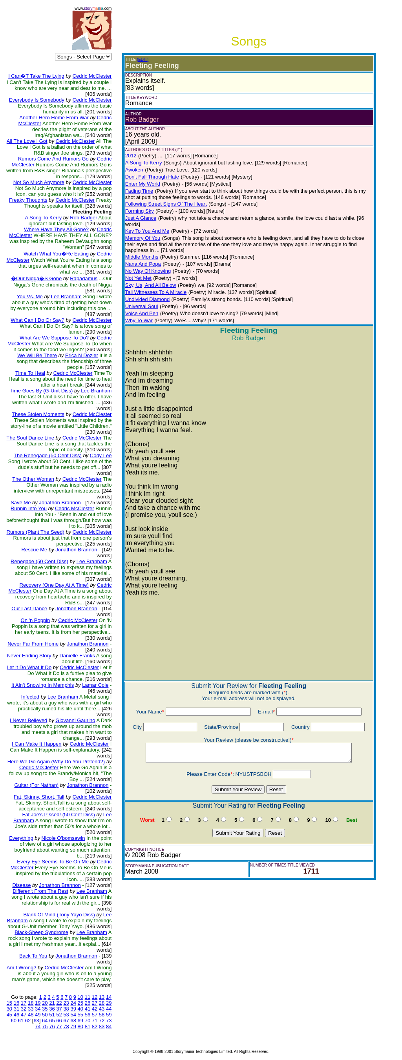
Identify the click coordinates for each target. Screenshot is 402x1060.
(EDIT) (142, 59)
